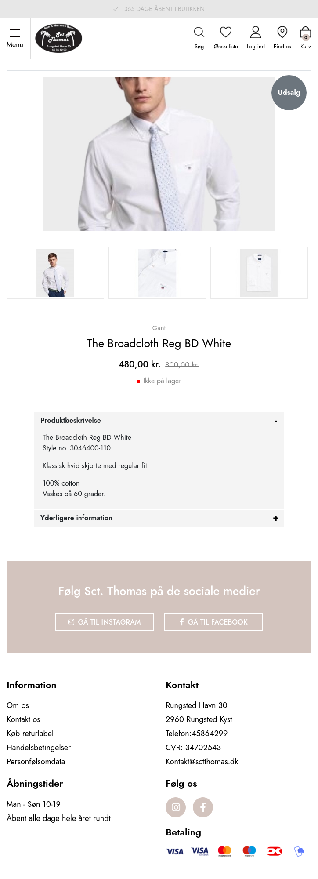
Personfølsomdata (36, 761)
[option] (55, 273)
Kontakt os (23, 719)
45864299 (210, 733)
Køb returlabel (30, 733)
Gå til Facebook (214, 622)
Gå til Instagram (104, 622)
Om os (18, 705)
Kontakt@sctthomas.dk (202, 761)
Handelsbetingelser (39, 747)
